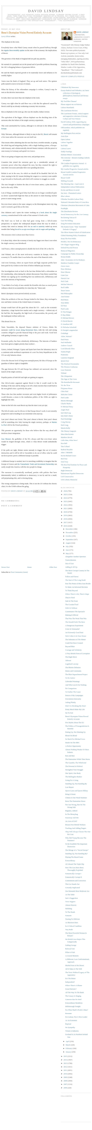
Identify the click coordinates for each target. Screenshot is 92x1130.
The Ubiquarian (66, 376)
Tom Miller (65, 303)
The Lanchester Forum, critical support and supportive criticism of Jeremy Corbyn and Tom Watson (74, 116)
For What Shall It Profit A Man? (76, 1010)
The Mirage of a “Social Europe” (76, 850)
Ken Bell (64, 443)
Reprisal (68, 1024)
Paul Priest (64, 339)
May (67, 553)
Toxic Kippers (70, 902)
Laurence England (67, 358)
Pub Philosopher (67, 293)
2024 (66, 498)
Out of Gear (69, 564)
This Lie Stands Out (72, 884)
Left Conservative (67, 477)
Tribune (63, 373)
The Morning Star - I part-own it (72, 184)
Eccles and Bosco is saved (70, 190)
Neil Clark (64, 281)
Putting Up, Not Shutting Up (75, 732)
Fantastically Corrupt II (73, 877)
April (68, 1041)
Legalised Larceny (71, 664)
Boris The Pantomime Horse (75, 801)
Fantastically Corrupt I (73, 874)
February (69, 1048)
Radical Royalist (67, 450)
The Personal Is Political (73, 766)
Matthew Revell (66, 437)
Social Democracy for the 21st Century (74, 214)
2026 (66, 491)
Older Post (53, 567)
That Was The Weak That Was (75, 618)
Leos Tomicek (66, 370)
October (69, 536)
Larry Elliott (5, 36)
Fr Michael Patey (67, 407)
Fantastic (68, 916)
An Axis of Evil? (71, 821)
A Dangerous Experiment (74, 625)
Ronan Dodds (65, 257)
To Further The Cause (72, 692)
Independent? (70, 982)
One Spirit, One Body (72, 773)
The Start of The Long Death (75, 580)
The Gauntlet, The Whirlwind (75, 763)
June (67, 550)
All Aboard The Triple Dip (74, 864)
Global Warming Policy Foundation (73, 235)
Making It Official (71, 615)
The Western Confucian (69, 367)
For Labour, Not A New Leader (76, 1017)
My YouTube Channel (68, 101)
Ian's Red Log (66, 413)
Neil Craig (64, 425)
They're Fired (70, 598)
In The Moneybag (71, 814)
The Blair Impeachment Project (76, 674)
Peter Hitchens (66, 269)
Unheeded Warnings (72, 681)
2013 (66, 1063)
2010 (66, 1074)
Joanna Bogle (65, 352)
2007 (66, 1084)
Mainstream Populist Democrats (72, 473)
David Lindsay (46, 11)
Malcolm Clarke (66, 394)
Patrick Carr (65, 278)
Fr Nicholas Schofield (68, 327)
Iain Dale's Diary (67, 416)
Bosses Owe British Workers (75, 825)
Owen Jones (65, 266)
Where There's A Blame (73, 985)
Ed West (64, 306)
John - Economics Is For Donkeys (73, 260)
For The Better (70, 978)
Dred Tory (64, 462)
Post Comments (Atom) (19, 572)
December (69, 529)
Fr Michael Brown (67, 318)
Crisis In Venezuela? (72, 629)
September (70, 539)
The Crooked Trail (71, 605)
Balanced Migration (68, 251)
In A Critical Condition (73, 926)
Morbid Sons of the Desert (74, 965)
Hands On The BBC (72, 743)
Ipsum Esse (65, 361)
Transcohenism (70, 560)
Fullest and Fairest (71, 577)
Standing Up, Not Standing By (76, 784)
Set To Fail (69, 713)
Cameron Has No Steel (73, 999)
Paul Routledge (66, 419)
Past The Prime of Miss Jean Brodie (78, 584)
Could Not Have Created (74, 643)
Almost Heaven (70, 905)
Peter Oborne (65, 272)
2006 (66, 1088)
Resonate (68, 1013)
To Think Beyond (71, 591)
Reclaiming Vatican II (68, 218)
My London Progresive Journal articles (74, 169)
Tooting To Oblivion (72, 919)
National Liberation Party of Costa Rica (75, 202)
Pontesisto (64, 355)
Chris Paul (64, 391)
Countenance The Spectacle (75, 611)
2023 (66, 501)
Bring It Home (70, 794)
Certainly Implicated (72, 888)
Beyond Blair (70, 646)
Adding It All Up (71, 567)
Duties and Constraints (73, 671)
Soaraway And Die (71, 818)
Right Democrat (66, 471)
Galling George (70, 945)
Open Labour (65, 139)
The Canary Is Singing (73, 996)
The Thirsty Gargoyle (68, 431)
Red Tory (64, 459)
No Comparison (70, 688)
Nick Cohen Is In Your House (75, 636)
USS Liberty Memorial (69, 480)
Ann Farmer (65, 297)
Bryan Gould (65, 178)
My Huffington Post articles (70, 133)
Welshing (68, 909)
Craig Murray (65, 422)
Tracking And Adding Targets (75, 828)
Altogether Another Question (75, 557)
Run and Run (70, 756)
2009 (66, 1077)
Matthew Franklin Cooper (70, 263)
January (69, 1052)
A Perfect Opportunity (73, 746)
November (70, 532)
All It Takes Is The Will (73, 969)
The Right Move (71, 657)
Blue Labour (65, 196)
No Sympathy (70, 1027)
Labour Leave (66, 148)
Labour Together (67, 142)
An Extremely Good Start (74, 632)
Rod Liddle (65, 287)
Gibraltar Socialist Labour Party (72, 199)
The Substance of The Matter (75, 639)
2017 (66, 522)
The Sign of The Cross (69, 379)
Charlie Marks (66, 404)
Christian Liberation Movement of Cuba (75, 205)
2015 (66, 1056)
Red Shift (64, 145)
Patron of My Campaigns (74, 695)
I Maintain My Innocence (70, 87)
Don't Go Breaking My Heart (75, 706)
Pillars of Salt (70, 952)
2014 (66, 1060)
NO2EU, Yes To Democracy (71, 242)
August (68, 543)
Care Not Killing (67, 221)
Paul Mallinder (66, 342)
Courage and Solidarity (73, 650)
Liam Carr (64, 275)
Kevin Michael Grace (68, 456)
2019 (66, 515)
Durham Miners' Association (71, 155)
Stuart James (65, 291)
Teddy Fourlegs (66, 152)
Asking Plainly (70, 702)
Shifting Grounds (67, 181)
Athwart (68, 660)
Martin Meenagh (67, 401)
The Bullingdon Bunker (73, 777)
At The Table (69, 895)
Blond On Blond (71, 736)
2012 (66, 1067)
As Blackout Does (71, 923)
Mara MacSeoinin (67, 434)
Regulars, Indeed (71, 811)
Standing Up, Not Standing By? (76, 854)
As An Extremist (71, 1020)
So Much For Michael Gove (75, 739)
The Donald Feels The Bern (75, 622)
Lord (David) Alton (68, 349)
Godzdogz (64, 333)
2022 (66, 505)
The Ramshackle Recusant (70, 382)
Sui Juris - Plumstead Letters (71, 193)
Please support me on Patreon (71, 104)
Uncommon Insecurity (73, 699)
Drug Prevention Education (70, 224)
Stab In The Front (71, 601)
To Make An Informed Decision (76, 587)
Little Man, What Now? (69, 440)
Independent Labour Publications (72, 187)
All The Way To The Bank (74, 992)
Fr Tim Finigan (66, 312)
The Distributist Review (69, 211)
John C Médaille (67, 452)
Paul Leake (65, 309)
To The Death (70, 912)
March (68, 1045)
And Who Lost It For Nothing (75, 685)
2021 (66, 508)
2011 (66, 1070)
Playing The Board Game (74, 857)
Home (29, 567)
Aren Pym (64, 136)
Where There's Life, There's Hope (77, 594)
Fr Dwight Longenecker (69, 330)
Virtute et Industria (71, 1031)
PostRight (64, 208)
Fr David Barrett (67, 321)
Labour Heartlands (67, 107)
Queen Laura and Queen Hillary (76, 791)
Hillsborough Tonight (72, 1006)
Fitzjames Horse (66, 388)
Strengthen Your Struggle (74, 770)
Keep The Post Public (68, 239)
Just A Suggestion (71, 898)
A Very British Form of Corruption (77, 653)
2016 (66, 526)
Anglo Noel (65, 410)
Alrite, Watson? (66, 336)
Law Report (69, 787)
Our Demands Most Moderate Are (77, 891)
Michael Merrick (67, 284)
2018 (66, 519)
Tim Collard (65, 446)
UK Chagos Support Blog (70, 245)
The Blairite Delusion (72, 667)
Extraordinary (70, 861)
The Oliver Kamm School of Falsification (75, 232)
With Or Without (71, 608)
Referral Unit (70, 949)
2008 (66, 1081)
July (67, 546)
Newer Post (5, 567)
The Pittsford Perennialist (70, 364)
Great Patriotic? (70, 989)
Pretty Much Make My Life (75, 709)
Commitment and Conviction (75, 881)
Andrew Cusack (66, 345)
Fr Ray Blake (65, 315)
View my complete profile (72, 76)
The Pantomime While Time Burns (77, 759)
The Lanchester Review (69, 111)
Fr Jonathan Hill (66, 324)
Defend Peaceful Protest (69, 248)
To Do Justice (70, 678)
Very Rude (69, 930)
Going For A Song (71, 780)
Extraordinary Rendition (73, 1003)
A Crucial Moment (71, 956)
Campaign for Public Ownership (72, 254)
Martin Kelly (65, 428)
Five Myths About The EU (74, 723)
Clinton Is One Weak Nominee (76, 798)
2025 (66, 494)
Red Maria (64, 300)
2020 (66, 512)
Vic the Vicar (65, 385)
